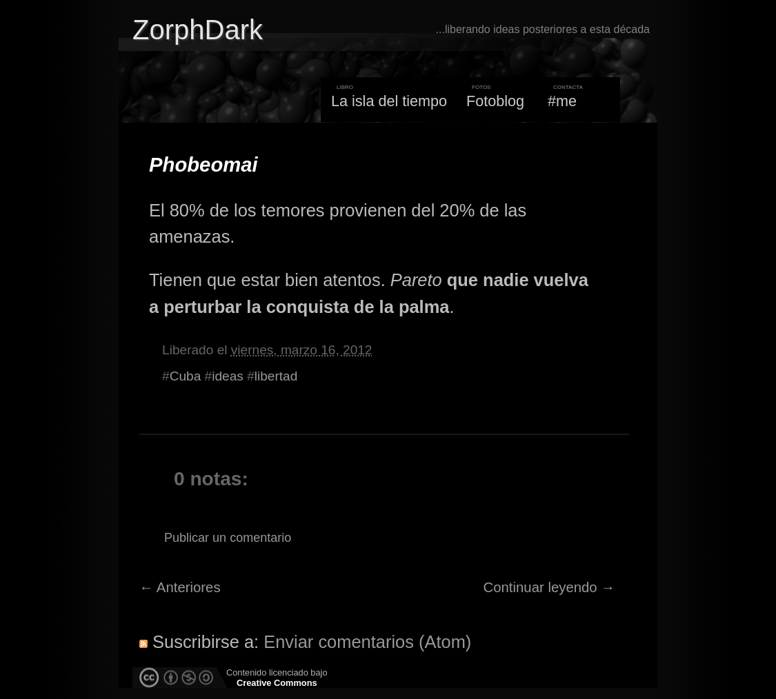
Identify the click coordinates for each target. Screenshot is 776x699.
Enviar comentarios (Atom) (367, 641)
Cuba (185, 376)
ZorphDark (197, 29)
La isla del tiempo (389, 101)
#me (562, 101)
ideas (227, 376)
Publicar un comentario (227, 538)
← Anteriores (180, 587)
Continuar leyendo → (549, 587)
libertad (276, 376)
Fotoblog (495, 101)
